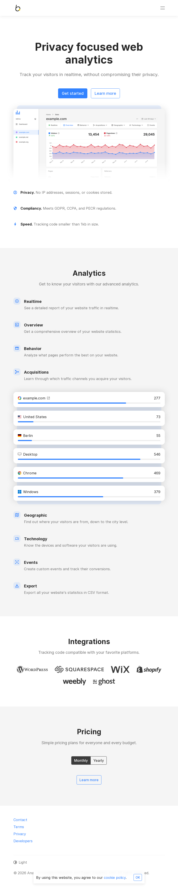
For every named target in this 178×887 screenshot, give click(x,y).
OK (138, 877)
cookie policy (115, 877)
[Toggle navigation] (162, 8)
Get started (73, 93)
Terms (18, 827)
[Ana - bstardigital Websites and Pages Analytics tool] (17, 8)
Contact (20, 820)
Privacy (19, 834)
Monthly (81, 760)
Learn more (105, 93)
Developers (23, 841)
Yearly (98, 760)
